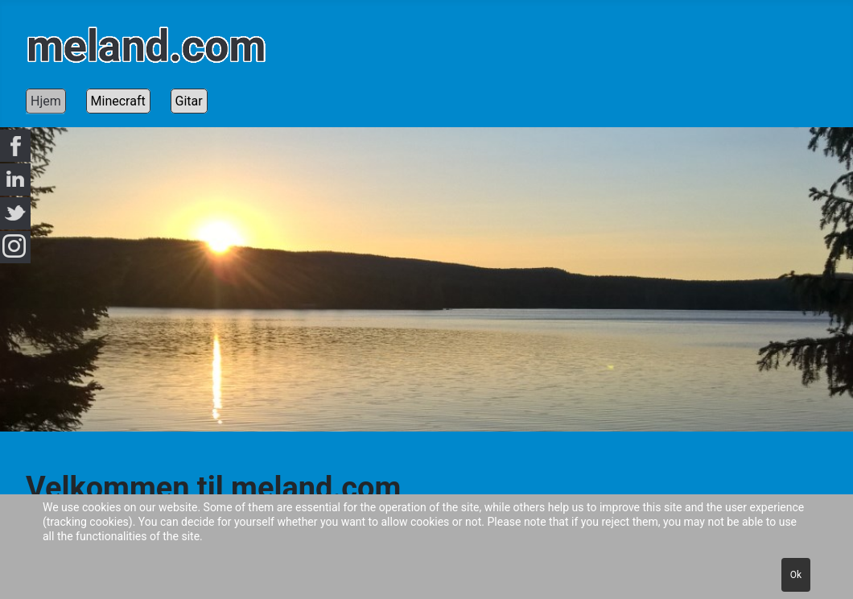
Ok (795, 574)
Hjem (46, 101)
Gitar (189, 101)
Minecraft (118, 101)
